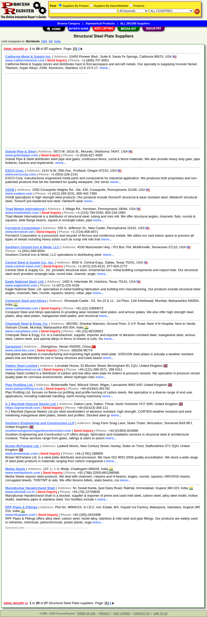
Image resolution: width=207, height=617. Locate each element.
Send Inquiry (57, 60)
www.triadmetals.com (22, 212)
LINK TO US (160, 613)
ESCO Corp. (14, 170)
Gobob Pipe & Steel (20, 151)
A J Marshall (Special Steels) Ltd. (30, 404)
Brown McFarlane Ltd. (22, 446)
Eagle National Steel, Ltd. (24, 281)
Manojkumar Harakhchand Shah (30, 488)
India (57, 41)
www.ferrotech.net (19, 232)
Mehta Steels (15, 469)
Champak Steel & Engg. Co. (26, 323)
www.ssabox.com (19, 193)
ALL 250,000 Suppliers (135, 23)
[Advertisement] (103, 110)
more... (105, 68)
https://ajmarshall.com (22, 408)
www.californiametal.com (25, 60)
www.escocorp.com (20, 174)
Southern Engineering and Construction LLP (39, 423)
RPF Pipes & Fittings (21, 507)
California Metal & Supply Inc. (28, 56)
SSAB (9, 190)
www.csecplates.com (21, 331)
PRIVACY (104, 613)
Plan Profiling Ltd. (19, 385)
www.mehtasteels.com (22, 473)
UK (51, 41)
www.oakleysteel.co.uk (23, 369)
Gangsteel (13, 346)
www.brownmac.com (21, 453)
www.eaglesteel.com (21, 285)
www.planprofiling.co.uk (24, 388)
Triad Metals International (25, 209)
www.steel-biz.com (19, 350)
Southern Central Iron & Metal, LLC (32, 247)
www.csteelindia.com (21, 308)
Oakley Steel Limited (21, 366)
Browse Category (68, 23)
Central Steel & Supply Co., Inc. (29, 262)
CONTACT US (142, 613)
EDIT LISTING (122, 613)
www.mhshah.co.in (20, 492)
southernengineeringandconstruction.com (38, 430)
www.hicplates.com (20, 515)
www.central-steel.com (22, 266)
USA (44, 41)
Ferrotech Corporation (22, 228)
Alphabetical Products (100, 23)
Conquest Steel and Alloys (26, 301)
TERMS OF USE (86, 613)
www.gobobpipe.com (21, 155)
